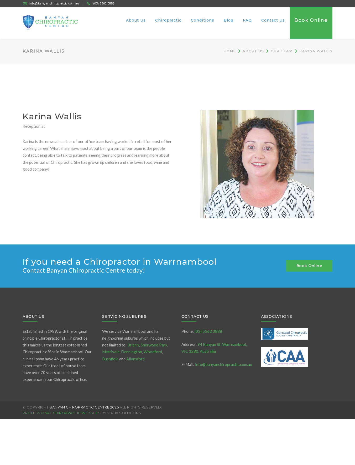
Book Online (309, 265)
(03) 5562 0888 (103, 3)
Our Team (282, 51)
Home (229, 51)
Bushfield (110, 358)
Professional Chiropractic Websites (62, 413)
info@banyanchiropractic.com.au (54, 3)
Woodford (153, 351)
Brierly (133, 345)
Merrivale (110, 351)
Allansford (135, 358)
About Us (253, 51)
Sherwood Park (154, 345)
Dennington (131, 351)
